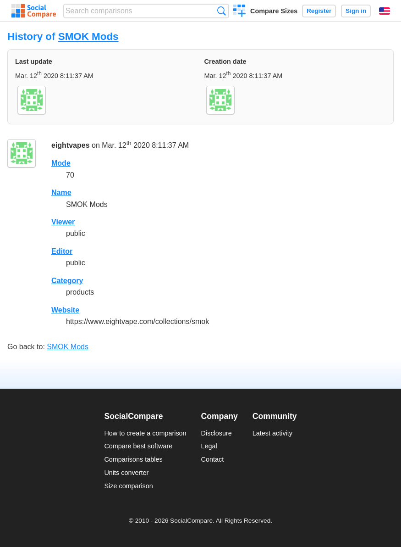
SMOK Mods (88, 36)
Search (221, 10)
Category (67, 281)
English (384, 11)
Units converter (126, 472)
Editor (61, 251)
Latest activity (272, 433)
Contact (212, 459)
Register (319, 10)
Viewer (63, 222)
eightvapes (70, 146)
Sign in (356, 10)
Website (65, 310)
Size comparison (128, 486)
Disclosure (216, 433)
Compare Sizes (273, 11)
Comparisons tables (133, 459)
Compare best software (138, 446)
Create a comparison (239, 12)
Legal (209, 446)
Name (61, 192)
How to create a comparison (145, 433)
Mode (61, 163)
